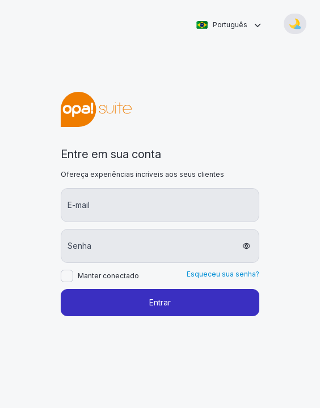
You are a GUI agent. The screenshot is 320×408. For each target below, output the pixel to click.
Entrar (160, 302)
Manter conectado (108, 276)
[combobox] (228, 25)
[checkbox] (67, 276)
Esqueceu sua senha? (223, 274)
